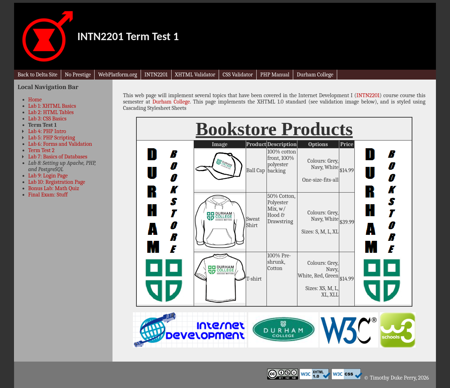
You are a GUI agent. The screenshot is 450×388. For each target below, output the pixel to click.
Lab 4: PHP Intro (47, 131)
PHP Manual (274, 74)
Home (35, 99)
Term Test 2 (41, 150)
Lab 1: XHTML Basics (52, 106)
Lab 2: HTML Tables (50, 112)
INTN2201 (156, 74)
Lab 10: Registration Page (56, 182)
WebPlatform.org (117, 74)
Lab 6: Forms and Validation (60, 144)
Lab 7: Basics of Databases (57, 157)
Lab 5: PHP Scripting (51, 137)
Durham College (315, 74)
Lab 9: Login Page (48, 176)
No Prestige (78, 74)
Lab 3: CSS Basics (47, 118)
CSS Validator (238, 74)
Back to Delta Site (37, 74)
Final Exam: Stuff (48, 195)
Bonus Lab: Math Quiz (53, 188)
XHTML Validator (195, 74)
